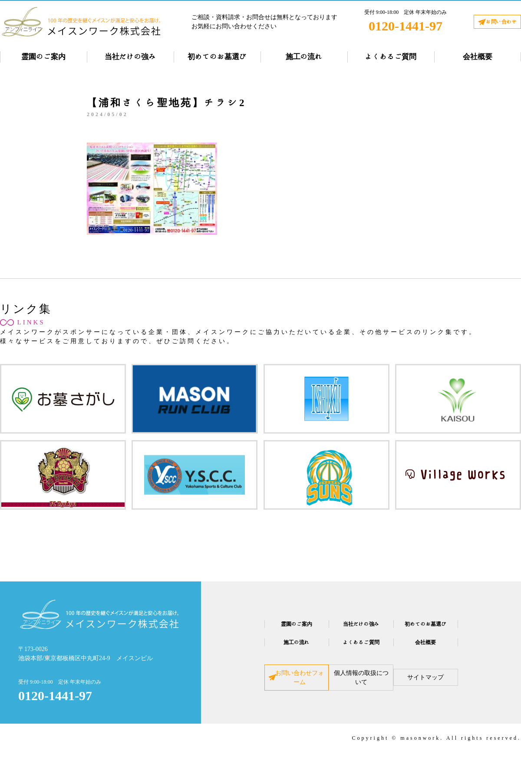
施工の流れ (304, 57)
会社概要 (477, 57)
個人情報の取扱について (361, 684)
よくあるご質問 (391, 57)
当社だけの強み (130, 57)
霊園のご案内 (43, 57)
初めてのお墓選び (217, 57)
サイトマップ (452, 684)
